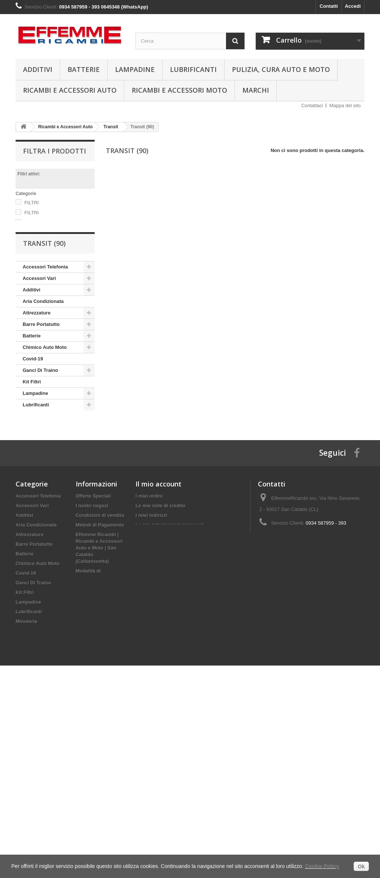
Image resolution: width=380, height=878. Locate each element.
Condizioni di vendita (100, 640)
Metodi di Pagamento (100, 650)
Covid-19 (33, 392)
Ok (361, 866)
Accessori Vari (39, 311)
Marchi (255, 90)
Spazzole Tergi (39, 529)
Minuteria (33, 449)
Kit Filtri (32, 415)
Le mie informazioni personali (169, 650)
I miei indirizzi (151, 640)
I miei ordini (149, 621)
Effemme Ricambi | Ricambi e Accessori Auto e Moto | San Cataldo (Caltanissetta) (99, 673)
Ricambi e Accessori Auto (70, 90)
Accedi (353, 6)
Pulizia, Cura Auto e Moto (281, 69)
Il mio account (158, 609)
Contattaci (312, 105)
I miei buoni (148, 660)
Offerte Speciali (93, 621)
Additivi (37, 69)
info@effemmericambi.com (314, 673)
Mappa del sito (345, 105)
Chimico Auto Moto (45, 380)
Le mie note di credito (160, 631)
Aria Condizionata (43, 334)
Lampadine (135, 69)
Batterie (84, 69)
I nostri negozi (92, 631)
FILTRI (31, 202)
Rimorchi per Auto (44, 518)
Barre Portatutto (41, 357)
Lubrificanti (193, 69)
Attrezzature (36, 346)
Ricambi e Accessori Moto (179, 90)
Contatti (329, 6)
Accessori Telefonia (45, 300)
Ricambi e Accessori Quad (46, 501)
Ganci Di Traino (40, 403)
